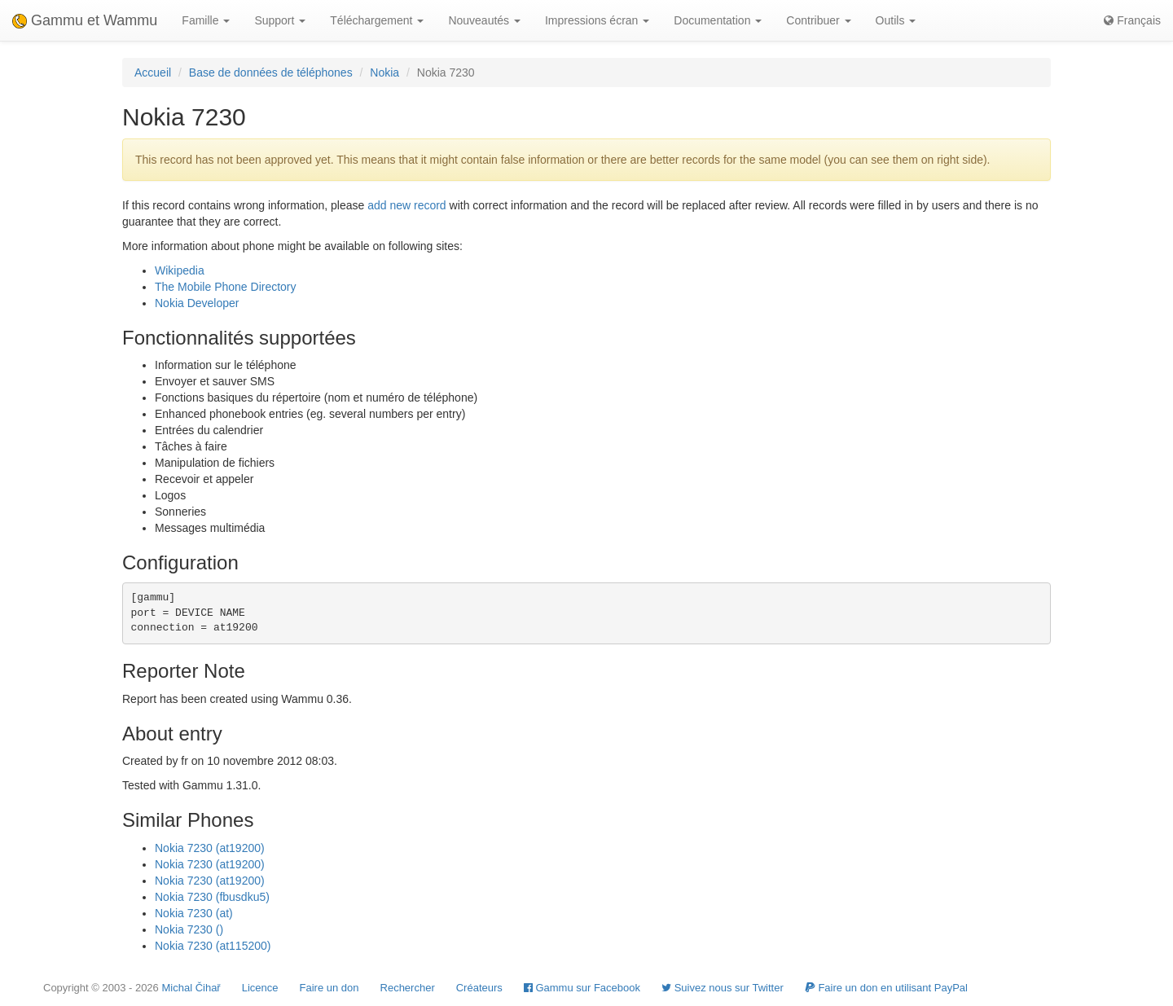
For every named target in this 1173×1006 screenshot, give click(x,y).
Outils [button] (896, 20)
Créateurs (479, 988)
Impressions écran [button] (597, 20)
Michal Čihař (190, 988)
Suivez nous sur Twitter (722, 988)
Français (1132, 20)
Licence (260, 988)
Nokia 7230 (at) (194, 913)
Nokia (384, 72)
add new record (406, 205)
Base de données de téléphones (271, 72)
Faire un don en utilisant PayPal (886, 988)
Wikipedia (179, 270)
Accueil (152, 72)
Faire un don (329, 988)
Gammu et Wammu (84, 20)
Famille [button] (206, 20)
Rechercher (407, 988)
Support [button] (279, 20)
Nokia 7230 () (189, 929)
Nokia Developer (197, 303)
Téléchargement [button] (377, 20)
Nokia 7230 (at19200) (210, 847)
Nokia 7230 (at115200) (212, 945)
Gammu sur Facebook (582, 988)
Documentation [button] (718, 20)
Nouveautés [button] (484, 20)
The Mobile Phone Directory (226, 286)
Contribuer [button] (818, 20)
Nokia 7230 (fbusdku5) (212, 896)
